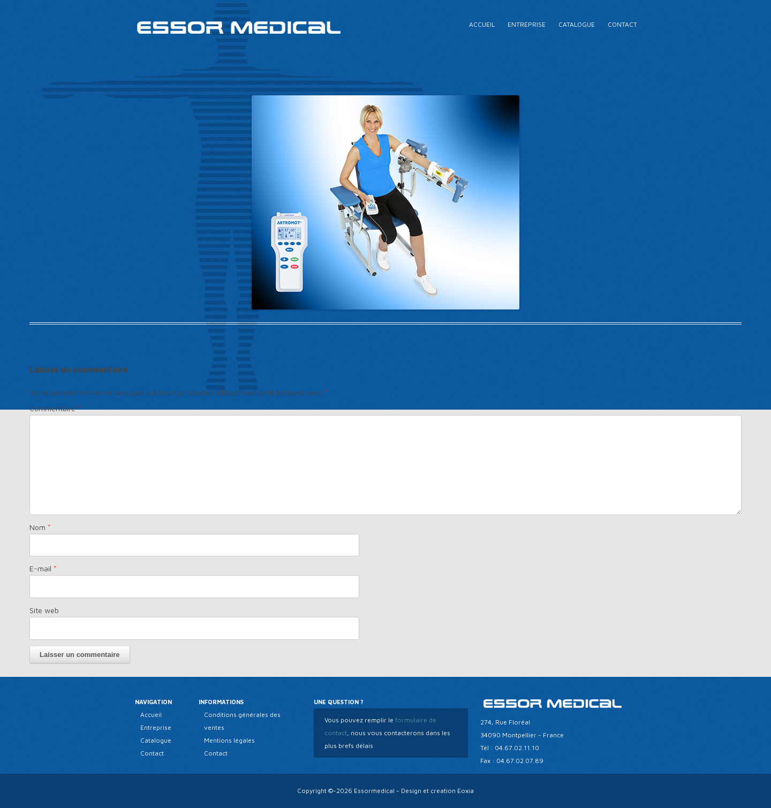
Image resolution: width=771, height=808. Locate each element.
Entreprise (527, 24)
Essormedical (374, 791)
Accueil (482, 24)
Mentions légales (229, 740)
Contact (622, 24)
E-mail (43, 568)
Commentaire (55, 408)
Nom (40, 527)
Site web (44, 610)
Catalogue (576, 24)
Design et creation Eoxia (437, 791)
